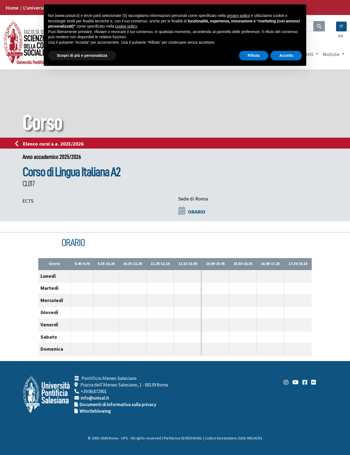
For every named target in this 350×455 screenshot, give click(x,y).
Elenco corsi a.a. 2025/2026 (51, 143)
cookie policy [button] (126, 26)
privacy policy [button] (238, 15)
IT (341, 26)
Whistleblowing (95, 411)
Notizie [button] (331, 54)
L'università (36, 7)
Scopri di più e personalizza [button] (82, 55)
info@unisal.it (95, 398)
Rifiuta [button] (254, 55)
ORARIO (196, 211)
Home (12, 7)
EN (340, 36)
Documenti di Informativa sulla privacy (118, 404)
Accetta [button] (286, 55)
